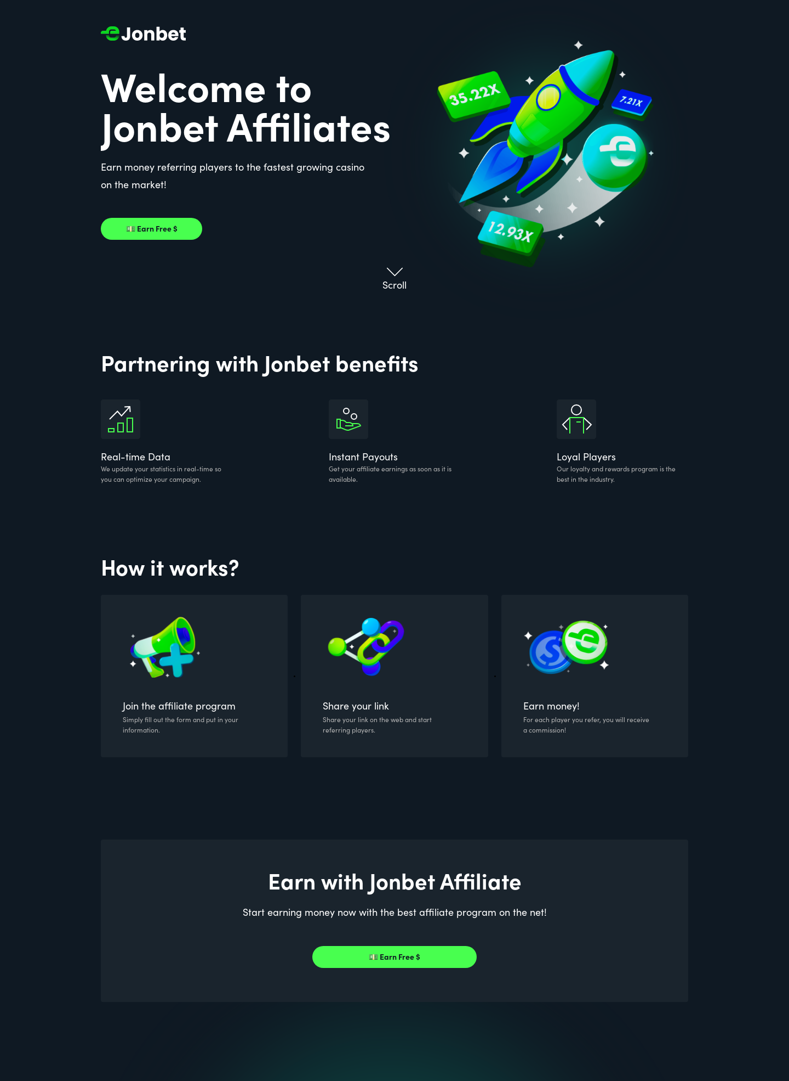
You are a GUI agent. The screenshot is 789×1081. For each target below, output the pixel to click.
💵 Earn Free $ (152, 229)
